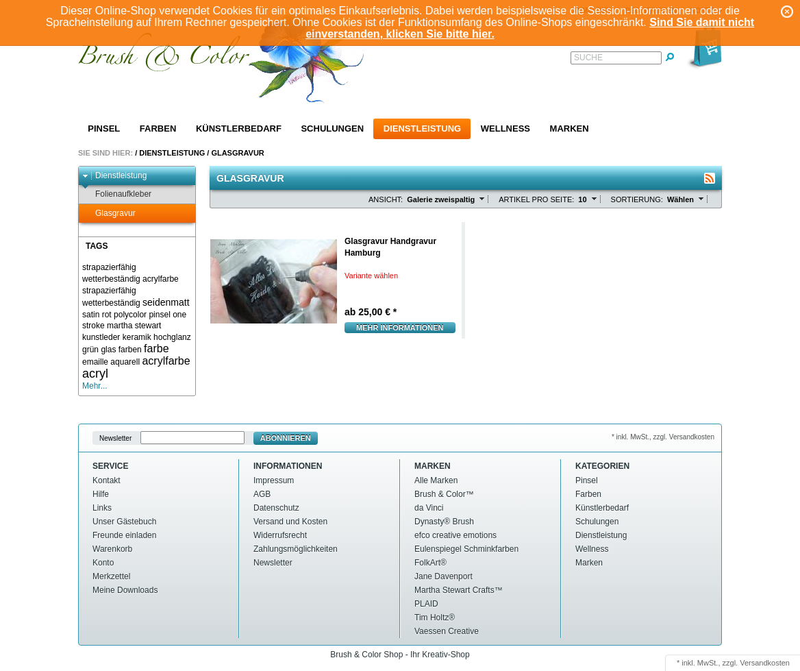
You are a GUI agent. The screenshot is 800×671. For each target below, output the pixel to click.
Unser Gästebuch (124, 521)
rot (107, 314)
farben (130, 349)
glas (108, 349)
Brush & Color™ (444, 494)
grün (90, 349)
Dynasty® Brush (444, 521)
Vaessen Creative (446, 631)
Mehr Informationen (400, 328)
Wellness (505, 128)
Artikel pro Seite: (536, 199)
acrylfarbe (166, 361)
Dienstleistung (422, 128)
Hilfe (100, 494)
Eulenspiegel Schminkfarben (466, 549)
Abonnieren (285, 438)
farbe (156, 348)
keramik (137, 337)
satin (90, 314)
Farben (158, 128)
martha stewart (134, 325)
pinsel (159, 314)
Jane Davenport (443, 576)
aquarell (125, 362)
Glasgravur (237, 153)
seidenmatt (165, 302)
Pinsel (104, 128)
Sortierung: (637, 199)
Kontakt (106, 480)
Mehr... (95, 386)
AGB (262, 494)
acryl (95, 373)
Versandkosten (765, 663)
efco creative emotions (455, 535)
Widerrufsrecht (280, 535)
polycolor (130, 314)
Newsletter (115, 438)
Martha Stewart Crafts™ (458, 590)
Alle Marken (436, 480)
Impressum (273, 480)
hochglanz (172, 337)
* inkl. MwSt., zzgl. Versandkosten (663, 437)
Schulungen (332, 128)
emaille (95, 362)
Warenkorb (112, 549)
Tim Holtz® (434, 617)
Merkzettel (111, 576)
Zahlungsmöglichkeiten (295, 549)
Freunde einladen (124, 535)
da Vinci (428, 508)
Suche (588, 57)
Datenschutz (276, 508)
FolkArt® (430, 563)
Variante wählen (371, 275)
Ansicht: (385, 199)
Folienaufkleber (116, 194)
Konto (103, 563)
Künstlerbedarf (239, 128)
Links (102, 508)
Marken (569, 128)
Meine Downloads (125, 590)
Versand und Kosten (290, 521)
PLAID (426, 604)
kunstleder (101, 337)
